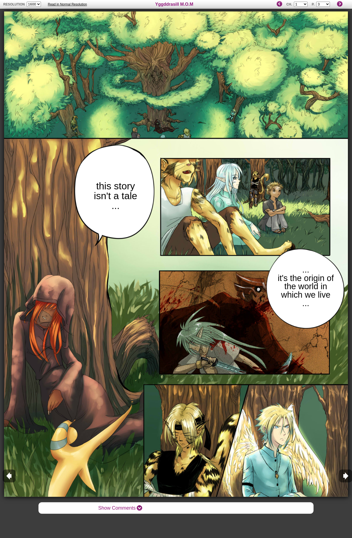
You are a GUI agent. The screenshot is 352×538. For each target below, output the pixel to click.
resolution (14, 4)
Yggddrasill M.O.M (174, 4)
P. (313, 4)
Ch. (289, 4)
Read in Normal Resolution (67, 4)
